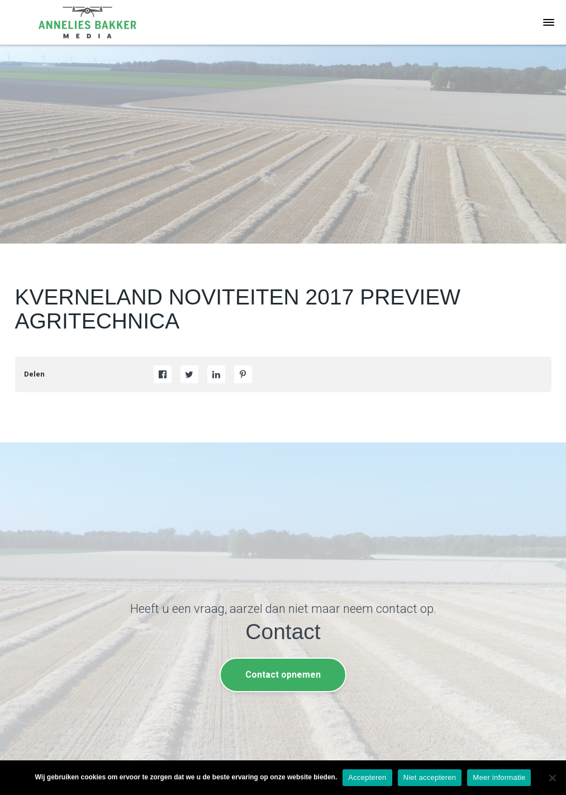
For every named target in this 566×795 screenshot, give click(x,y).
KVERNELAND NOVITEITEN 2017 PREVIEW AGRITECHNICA (238, 309)
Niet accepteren (429, 777)
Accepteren (367, 777)
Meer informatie (499, 777)
